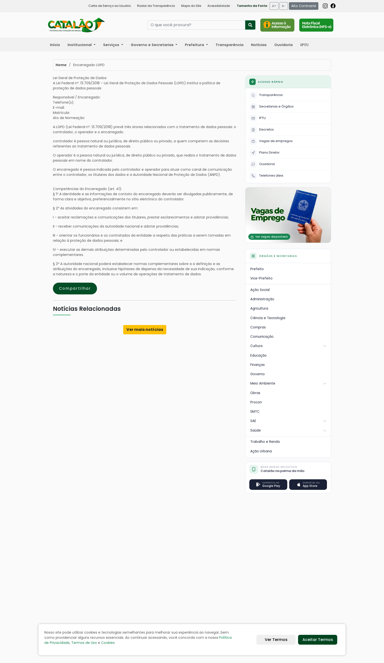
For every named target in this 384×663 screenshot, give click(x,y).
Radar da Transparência (156, 6)
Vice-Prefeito (261, 278)
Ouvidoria (283, 44)
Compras (258, 327)
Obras (255, 393)
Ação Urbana (261, 451)
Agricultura (259, 308)
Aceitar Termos (317, 639)
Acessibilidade (218, 6)
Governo (257, 374)
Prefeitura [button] (195, 44)
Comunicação (262, 336)
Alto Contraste (303, 5)
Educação (258, 355)
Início (55, 44)
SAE (288, 421)
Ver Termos (276, 639)
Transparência (229, 44)
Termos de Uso (84, 642)
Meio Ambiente (288, 383)
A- (284, 5)
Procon (256, 402)
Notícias (259, 44)
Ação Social (260, 290)
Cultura (288, 346)
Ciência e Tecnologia (267, 318)
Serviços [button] (111, 44)
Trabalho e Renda (265, 441)
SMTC (255, 411)
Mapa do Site (191, 6)
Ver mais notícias (144, 329)
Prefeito (257, 269)
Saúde (288, 430)
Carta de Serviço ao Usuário (109, 6)
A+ (274, 5)
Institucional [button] (80, 44)
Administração (262, 299)
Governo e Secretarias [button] (153, 44)
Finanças (257, 364)
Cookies (108, 642)
